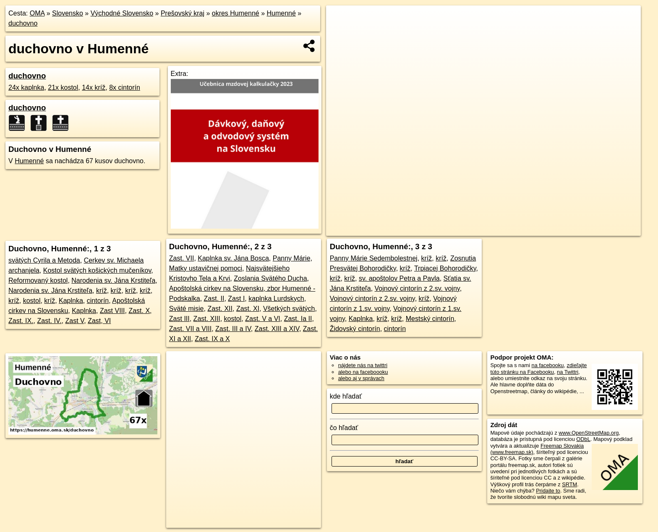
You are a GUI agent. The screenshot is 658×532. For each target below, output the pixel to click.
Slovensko (67, 13)
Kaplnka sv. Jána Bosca (233, 258)
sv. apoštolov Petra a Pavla (399, 278)
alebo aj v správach (361, 378)
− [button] (340, 32)
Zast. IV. (49, 320)
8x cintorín (124, 87)
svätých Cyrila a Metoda (44, 260)
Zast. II (214, 298)
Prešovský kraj (182, 13)
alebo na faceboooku (363, 372)
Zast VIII (112, 310)
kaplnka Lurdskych (276, 298)
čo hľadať (344, 427)
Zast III (179, 318)
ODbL (583, 439)
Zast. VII (181, 258)
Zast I (236, 298)
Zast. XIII (206, 318)
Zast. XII (219, 308)
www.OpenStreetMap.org (589, 433)
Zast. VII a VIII (190, 328)
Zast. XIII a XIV (277, 328)
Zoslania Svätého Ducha (270, 278)
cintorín (98, 300)
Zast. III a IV (233, 328)
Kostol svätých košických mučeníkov (97, 270)
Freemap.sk (534, 229)
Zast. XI (247, 308)
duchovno (22, 23)
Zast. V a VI (262, 318)
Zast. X (139, 310)
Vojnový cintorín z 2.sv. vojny (417, 288)
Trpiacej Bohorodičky (445, 268)
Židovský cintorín (355, 328)
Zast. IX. (21, 320)
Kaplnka (71, 300)
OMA (37, 13)
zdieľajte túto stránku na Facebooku (538, 368)
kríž (101, 290)
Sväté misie (186, 308)
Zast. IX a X (212, 338)
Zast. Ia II (298, 318)
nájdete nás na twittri (362, 365)
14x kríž (93, 87)
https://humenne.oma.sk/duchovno (600, 229)
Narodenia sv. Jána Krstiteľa (113, 280)
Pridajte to (548, 491)
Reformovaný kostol (38, 280)
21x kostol (63, 87)
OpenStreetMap (491, 229)
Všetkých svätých (289, 308)
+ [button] (340, 19)
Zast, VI (99, 320)
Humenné (280, 13)
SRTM (569, 484)
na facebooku (548, 365)
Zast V (74, 320)
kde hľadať (346, 396)
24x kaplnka (26, 87)
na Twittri (567, 372)
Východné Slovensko (122, 13)
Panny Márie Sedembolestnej (374, 258)
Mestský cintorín (430, 318)
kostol (32, 300)
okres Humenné (235, 13)
